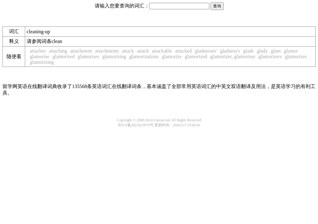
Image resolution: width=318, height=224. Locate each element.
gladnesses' (206, 51)
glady (262, 51)
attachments (107, 51)
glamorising (114, 56)
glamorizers (270, 56)
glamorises (88, 56)
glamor (291, 51)
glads (248, 51)
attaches (38, 51)
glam (276, 51)
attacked (183, 51)
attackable (162, 51)
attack (128, 51)
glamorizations (144, 56)
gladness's (230, 51)
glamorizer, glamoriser (232, 56)
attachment (81, 51)
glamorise (39, 56)
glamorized (196, 56)
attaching (58, 51)
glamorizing (42, 62)
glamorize (172, 56)
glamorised (63, 56)
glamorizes (296, 56)
